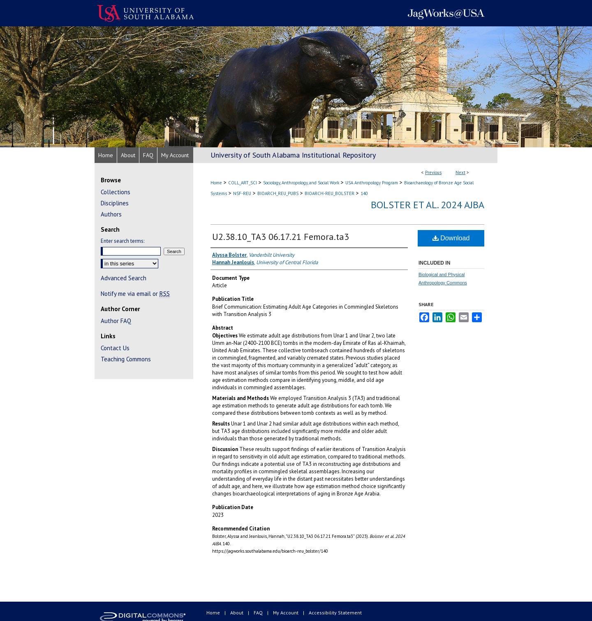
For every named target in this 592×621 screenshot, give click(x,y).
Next (460, 172)
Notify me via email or (135, 294)
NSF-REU (242, 193)
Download (451, 238)
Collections (115, 192)
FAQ (259, 612)
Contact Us (115, 348)
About (237, 612)
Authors (111, 214)
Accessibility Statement (335, 612)
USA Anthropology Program (371, 183)
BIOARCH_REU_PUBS (277, 193)
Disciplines (115, 203)
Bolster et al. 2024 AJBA (427, 204)
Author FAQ (116, 321)
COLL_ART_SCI (242, 183)
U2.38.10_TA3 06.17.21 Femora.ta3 (280, 236)
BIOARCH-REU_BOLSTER (329, 193)
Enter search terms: (122, 240)
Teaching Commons (126, 359)
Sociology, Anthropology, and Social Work (301, 183)
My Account (286, 612)
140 (364, 193)
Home (216, 183)
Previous (433, 172)
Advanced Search (123, 278)
